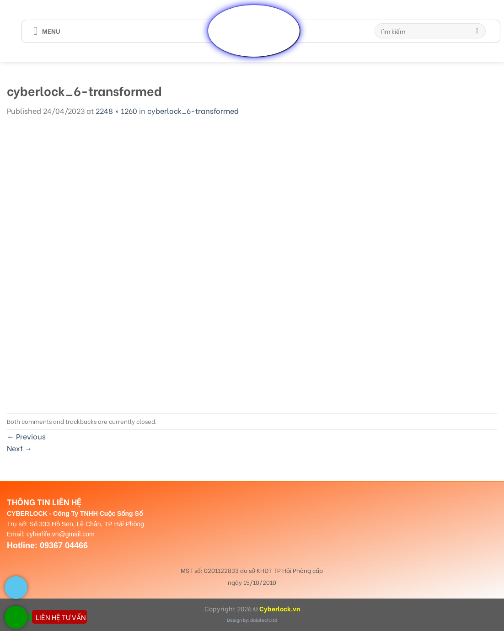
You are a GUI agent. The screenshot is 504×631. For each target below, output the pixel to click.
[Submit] (477, 31)
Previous (26, 436)
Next (19, 448)
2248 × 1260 (116, 110)
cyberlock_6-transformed (193, 110)
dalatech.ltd (263, 619)
